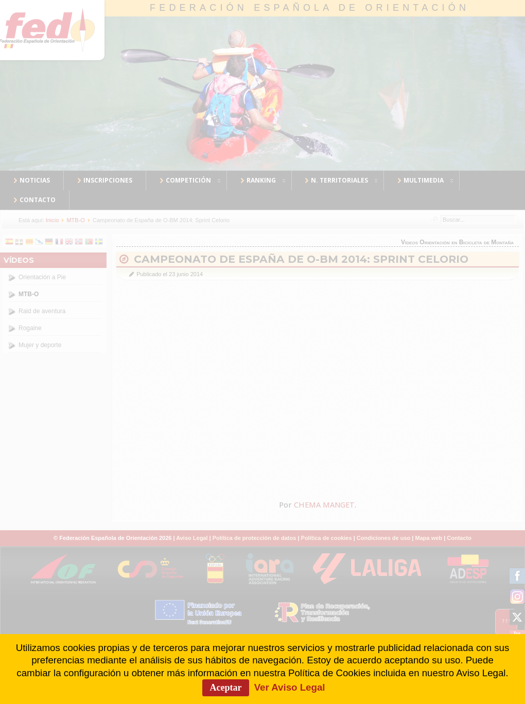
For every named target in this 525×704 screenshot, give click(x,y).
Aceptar (226, 687)
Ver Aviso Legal (289, 687)
